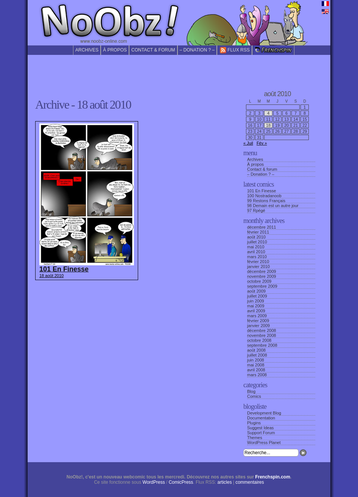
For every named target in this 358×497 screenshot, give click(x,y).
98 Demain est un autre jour (273, 205)
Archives (86, 50)
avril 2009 (256, 310)
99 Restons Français (266, 200)
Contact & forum (153, 50)
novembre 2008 (261, 335)
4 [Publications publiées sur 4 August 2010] (268, 113)
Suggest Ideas (260, 427)
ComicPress (181, 482)
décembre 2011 (261, 227)
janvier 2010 (258, 266)
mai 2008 (255, 365)
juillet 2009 (257, 296)
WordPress (154, 482)
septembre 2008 (262, 345)
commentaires (249, 482)
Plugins (254, 423)
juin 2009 (255, 301)
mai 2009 (255, 306)
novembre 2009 (261, 276)
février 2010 (258, 261)
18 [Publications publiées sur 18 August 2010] (268, 125)
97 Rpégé (256, 210)
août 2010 (256, 237)
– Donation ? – (197, 50)
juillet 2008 (257, 355)
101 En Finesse (261, 191)
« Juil (248, 143)
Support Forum (261, 432)
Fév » (262, 143)
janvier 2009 (258, 325)
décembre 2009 (261, 271)
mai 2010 (255, 247)
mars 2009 (257, 315)
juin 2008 (255, 360)
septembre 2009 (262, 286)
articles (224, 482)
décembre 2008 (261, 330)
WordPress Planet (263, 442)
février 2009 (258, 320)
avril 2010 (256, 251)
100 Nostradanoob (264, 195)
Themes (254, 437)
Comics (254, 396)
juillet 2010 (257, 242)
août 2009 (256, 291)
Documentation (261, 418)
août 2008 (256, 350)
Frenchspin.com (272, 477)
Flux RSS (234, 50)
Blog (251, 391)
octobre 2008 (259, 340)
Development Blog (264, 413)
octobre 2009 (259, 281)
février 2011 (258, 232)
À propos (115, 50)
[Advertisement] (179, 71)
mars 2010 (257, 256)
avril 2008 (256, 370)
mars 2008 (257, 374)
